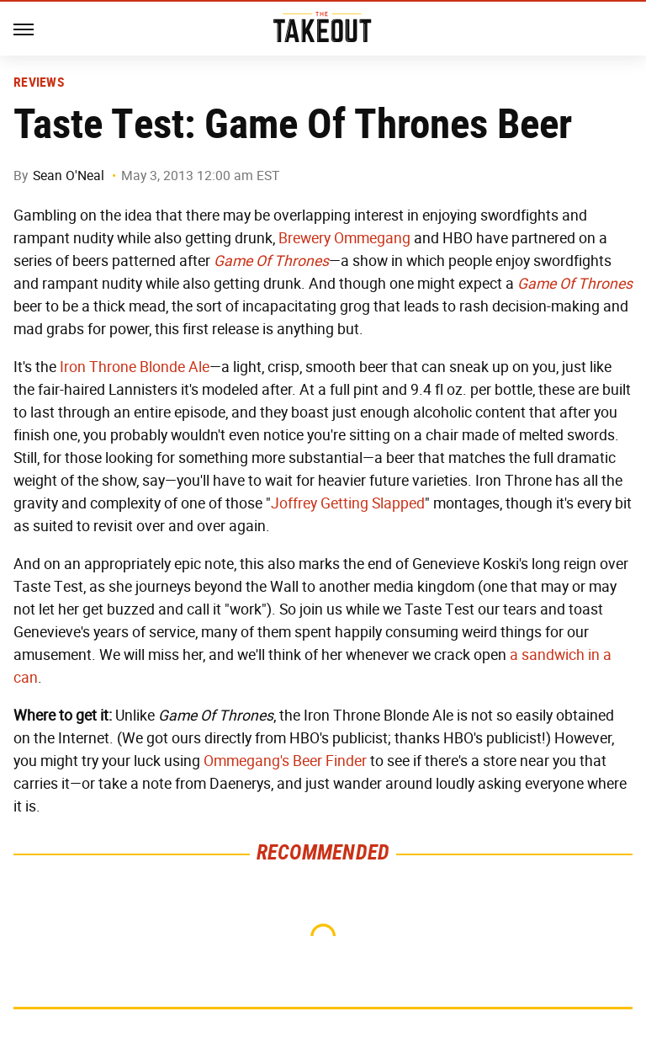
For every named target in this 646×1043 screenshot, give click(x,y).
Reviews (38, 82)
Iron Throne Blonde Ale (134, 367)
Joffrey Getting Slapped (348, 503)
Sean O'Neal (68, 176)
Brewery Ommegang (344, 238)
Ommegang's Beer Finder (285, 761)
